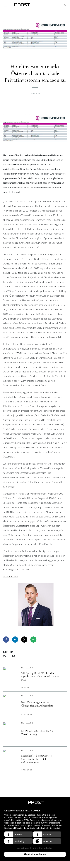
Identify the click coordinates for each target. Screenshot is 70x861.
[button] (18, 834)
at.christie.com (10, 576)
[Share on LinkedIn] (15, 639)
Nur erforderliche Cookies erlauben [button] (35, 848)
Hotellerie (27, 668)
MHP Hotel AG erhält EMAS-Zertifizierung (37, 732)
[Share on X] (24, 639)
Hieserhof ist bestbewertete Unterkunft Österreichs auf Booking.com (36, 759)
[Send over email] (33, 639)
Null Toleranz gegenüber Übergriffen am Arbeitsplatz (37, 704)
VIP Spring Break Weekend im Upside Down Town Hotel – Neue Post (40, 676)
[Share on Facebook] (6, 639)
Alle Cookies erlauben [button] (35, 854)
